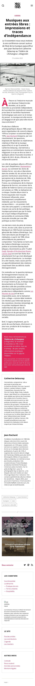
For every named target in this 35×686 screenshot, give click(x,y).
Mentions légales (10, 668)
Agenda (17, 15)
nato (13, 501)
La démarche (8, 584)
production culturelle (9, 505)
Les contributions (10, 639)
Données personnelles (12, 666)
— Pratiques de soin (11, 586)
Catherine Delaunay (9, 497)
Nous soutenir (9, 663)
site (20, 353)
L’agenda (7, 642)
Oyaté (4, 251)
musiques (6, 501)
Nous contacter (7, 565)
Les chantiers (9, 644)
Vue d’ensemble (9, 581)
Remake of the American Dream (19, 251)
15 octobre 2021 (17, 58)
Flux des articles (9, 636)
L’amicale (7, 661)
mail (5, 367)
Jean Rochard (12, 136)
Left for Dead (7, 254)
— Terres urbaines (10, 589)
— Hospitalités (9, 591)
